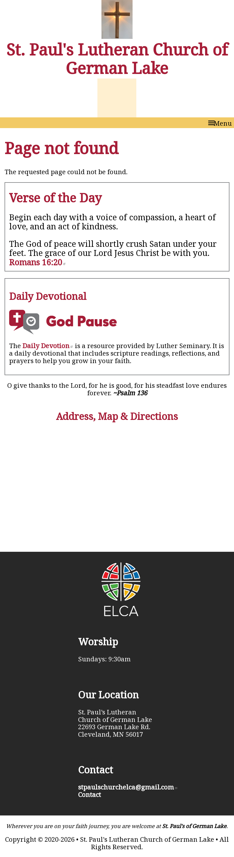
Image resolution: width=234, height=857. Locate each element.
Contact (89, 794)
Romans (37, 262)
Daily (48, 345)
